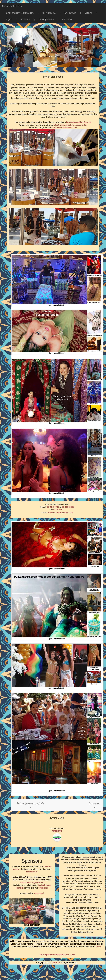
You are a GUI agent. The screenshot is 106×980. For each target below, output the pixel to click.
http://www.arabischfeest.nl (64, 128)
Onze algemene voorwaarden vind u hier (57, 955)
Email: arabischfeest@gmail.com (20, 13)
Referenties (25, 19)
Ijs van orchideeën (12, 6)
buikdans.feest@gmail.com (60, 512)
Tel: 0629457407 (49, 13)
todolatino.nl (31, 872)
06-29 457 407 (53, 507)
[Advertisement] (56, 973)
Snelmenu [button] (67, 19)
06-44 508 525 (68, 507)
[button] (30, 805)
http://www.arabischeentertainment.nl (70, 125)
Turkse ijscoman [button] (46, 19)
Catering (88, 13)
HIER (99, 946)
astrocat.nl (39, 893)
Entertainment (70, 13)
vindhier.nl (57, 831)
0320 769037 (58, 510)
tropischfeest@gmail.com (31, 882)
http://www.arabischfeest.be (78, 122)
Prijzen (9, 19)
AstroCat (56, 963)
